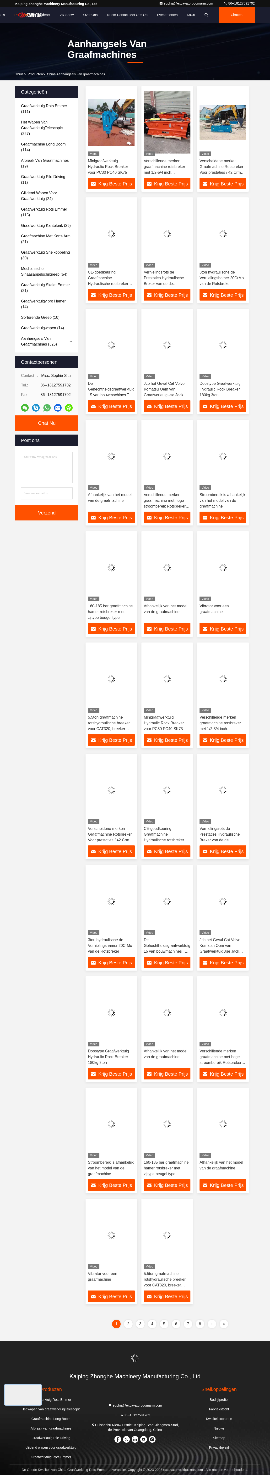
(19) (45, 163)
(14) (43, 304)
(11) (43, 179)
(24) (39, 196)
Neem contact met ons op (127, 15)
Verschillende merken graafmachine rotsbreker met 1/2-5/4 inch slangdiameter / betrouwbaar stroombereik (166, 172)
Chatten (237, 15)
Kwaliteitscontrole (219, 1419)
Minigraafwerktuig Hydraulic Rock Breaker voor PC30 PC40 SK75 (108, 166)
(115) (44, 212)
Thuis (19, 74)
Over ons (90, 15)
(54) (44, 271)
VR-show (66, 15)
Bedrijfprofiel (219, 1400)
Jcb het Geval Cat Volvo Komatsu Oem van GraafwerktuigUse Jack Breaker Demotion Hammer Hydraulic (167, 394)
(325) (39, 341)
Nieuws (219, 1428)
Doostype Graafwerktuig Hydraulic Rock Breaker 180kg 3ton (220, 389)
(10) (40, 317)
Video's (44, 15)
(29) (46, 225)
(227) (42, 128)
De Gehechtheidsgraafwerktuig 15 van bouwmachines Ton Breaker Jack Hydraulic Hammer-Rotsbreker (111, 394)
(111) (44, 109)
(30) (45, 255)
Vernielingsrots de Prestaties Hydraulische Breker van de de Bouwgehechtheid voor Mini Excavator (164, 283)
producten (35, 74)
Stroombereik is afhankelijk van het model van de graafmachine (222, 500)
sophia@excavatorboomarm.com (186, 3)
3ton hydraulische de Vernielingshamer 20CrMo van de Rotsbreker (222, 278)
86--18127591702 (239, 3)
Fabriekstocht (219, 1409)
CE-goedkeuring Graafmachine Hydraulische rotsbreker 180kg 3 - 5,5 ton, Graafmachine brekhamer (109, 283)
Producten (22, 15)
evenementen (167, 15)
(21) (45, 239)
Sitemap (219, 1438)
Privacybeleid (219, 1447)
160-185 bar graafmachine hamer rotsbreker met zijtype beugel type (110, 612)
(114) (43, 147)
